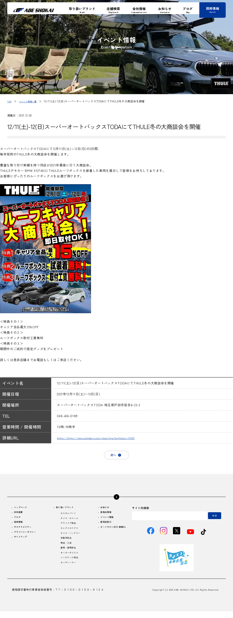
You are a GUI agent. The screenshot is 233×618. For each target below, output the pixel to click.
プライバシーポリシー (29, 538)
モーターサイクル (68, 562)
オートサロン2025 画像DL (109, 533)
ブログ (19, 521)
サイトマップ (23, 544)
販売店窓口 (100, 527)
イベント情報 (101, 521)
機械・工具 (64, 551)
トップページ (23, 510)
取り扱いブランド (64, 510)
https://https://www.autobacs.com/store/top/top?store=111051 (109, 437)
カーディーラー (67, 574)
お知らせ (98, 510)
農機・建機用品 (67, 557)
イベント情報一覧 (31, 101)
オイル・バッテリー (70, 539)
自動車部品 (64, 545)
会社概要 (20, 515)
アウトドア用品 (67, 528)
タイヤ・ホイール (68, 522)
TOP (10, 101)
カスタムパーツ (67, 517)
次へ (112, 456)
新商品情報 (100, 515)
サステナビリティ (26, 533)
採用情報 (20, 527)
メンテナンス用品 (68, 568)
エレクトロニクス (68, 534)
